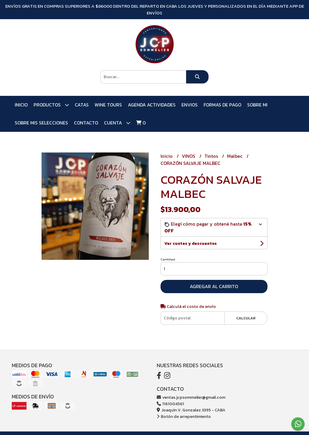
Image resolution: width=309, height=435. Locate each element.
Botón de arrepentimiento (184, 416)
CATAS (82, 104)
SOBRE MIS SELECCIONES (41, 122)
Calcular (245, 318)
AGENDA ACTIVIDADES (152, 104)
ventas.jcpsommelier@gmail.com (191, 397)
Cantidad (168, 259)
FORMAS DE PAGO (222, 104)
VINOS (189, 156)
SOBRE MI (257, 104)
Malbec (235, 156)
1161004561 (170, 403)
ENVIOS (189, 104)
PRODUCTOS (51, 105)
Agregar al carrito (214, 286)
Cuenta (117, 123)
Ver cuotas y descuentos (190, 243)
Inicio (21, 104)
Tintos (211, 156)
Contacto (86, 122)
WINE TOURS (108, 104)
